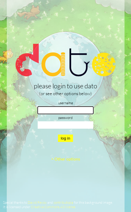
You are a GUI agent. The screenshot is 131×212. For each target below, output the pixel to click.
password (65, 117)
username (65, 103)
